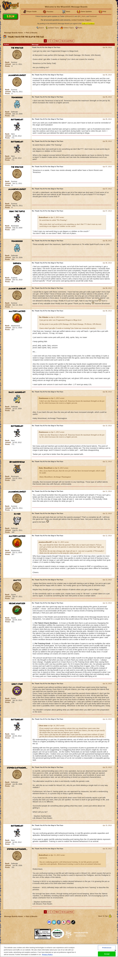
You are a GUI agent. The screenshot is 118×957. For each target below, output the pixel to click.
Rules (80, 28)
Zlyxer (17, 514)
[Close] (115, 950)
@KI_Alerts (82, 16)
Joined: (8, 64)
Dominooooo (17, 97)
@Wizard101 (69, 16)
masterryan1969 (17, 311)
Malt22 (17, 580)
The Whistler (17, 48)
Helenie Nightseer (17, 603)
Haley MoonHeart (17, 392)
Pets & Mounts (31, 33)
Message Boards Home (13, 33)
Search (41, 28)
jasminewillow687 (17, 75)
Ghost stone (17, 684)
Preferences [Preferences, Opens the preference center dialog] (106, 948)
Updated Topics (53, 28)
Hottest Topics (68, 28)
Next (57, 41)
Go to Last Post (67, 41)
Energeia (17, 263)
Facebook (92, 16)
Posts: (8, 66)
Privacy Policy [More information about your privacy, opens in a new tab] (47, 954)
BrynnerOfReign (17, 462)
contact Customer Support (81, 20)
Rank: (7, 62)
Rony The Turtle (17, 211)
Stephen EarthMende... (17, 767)
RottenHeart (17, 119)
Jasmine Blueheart (17, 288)
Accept (106, 954)
